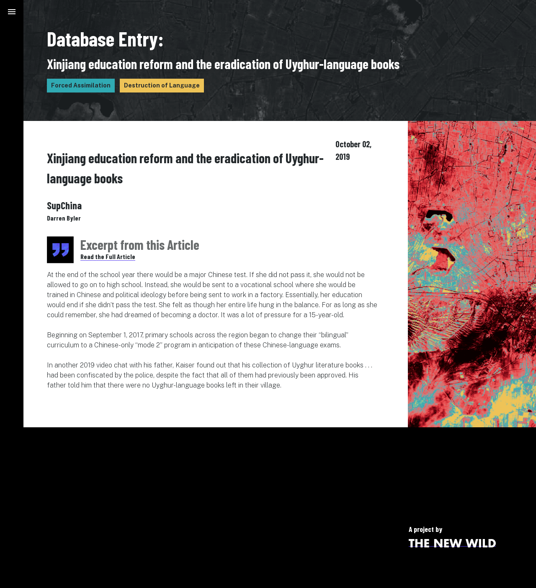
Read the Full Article (107, 256)
